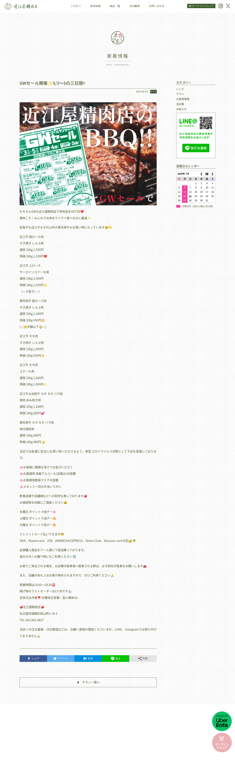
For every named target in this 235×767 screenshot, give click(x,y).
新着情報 (95, 6)
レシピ (180, 90)
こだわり (75, 6)
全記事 (180, 106)
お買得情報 (182, 101)
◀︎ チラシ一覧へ (88, 684)
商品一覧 (115, 6)
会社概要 (134, 6)
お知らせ (181, 111)
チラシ (180, 96)
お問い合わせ (156, 6)
